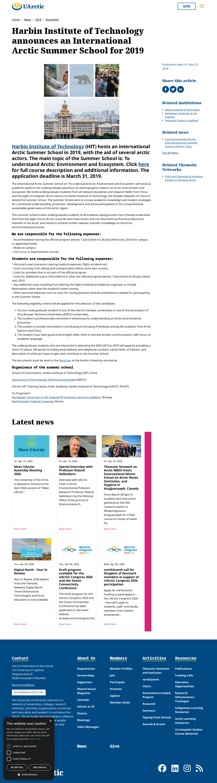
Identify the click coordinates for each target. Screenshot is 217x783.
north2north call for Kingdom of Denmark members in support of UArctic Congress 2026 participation (121, 577)
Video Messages (88, 727)
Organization (86, 668)
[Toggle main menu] (201, 6)
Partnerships (85, 675)
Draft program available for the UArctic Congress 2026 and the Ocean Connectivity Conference (76, 579)
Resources (185, 658)
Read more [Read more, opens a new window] (35, 738)
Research (149, 704)
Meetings (83, 720)
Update (115, 696)
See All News (170, 153)
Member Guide (120, 702)
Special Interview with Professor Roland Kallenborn (76, 470)
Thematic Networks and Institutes (156, 671)
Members (118, 658)
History (82, 713)
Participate (117, 682)
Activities (154, 658)
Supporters (84, 682)
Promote (116, 689)
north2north (151, 679)
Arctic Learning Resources (185, 721)
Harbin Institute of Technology (48, 146)
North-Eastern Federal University (33, 401)
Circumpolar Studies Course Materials (188, 731)
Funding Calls (184, 675)
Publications (183, 668)
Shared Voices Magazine (86, 691)
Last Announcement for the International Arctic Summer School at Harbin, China (181, 143)
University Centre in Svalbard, (82, 397)
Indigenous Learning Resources (189, 710)
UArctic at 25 (85, 706)
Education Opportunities (184, 684)
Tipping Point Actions (157, 717)
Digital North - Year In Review (30, 571)
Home (16, 19)
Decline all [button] (40, 767)
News (27, 19)
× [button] (50, 721)
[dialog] (28, 748)
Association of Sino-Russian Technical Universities (43, 380)
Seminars (149, 710)
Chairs (147, 686)
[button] (29, 774)
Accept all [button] (17, 767)
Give (186, 6)
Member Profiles (121, 668)
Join (112, 675)
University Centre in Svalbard (181, 120)
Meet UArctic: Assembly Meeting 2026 (28, 470)
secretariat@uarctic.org (28, 692)
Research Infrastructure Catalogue (184, 697)
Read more (20, 528)
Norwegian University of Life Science (35, 397)
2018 (38, 19)
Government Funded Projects (156, 695)
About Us (86, 658)
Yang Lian (65, 360)
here (143, 164)
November (52, 19)
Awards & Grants (154, 724)
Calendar (83, 700)
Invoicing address (23, 685)
